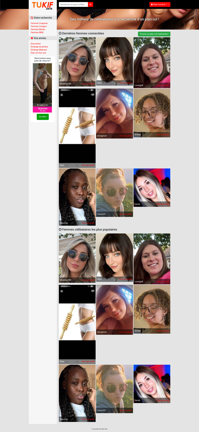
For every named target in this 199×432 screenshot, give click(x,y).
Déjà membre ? (159, 4)
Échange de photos (39, 46)
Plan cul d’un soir (38, 53)
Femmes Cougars (39, 26)
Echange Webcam (39, 50)
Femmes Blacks (38, 29)
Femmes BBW (37, 32)
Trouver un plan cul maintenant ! (154, 34)
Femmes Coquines (39, 23)
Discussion (36, 43)
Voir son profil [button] (88, 84)
